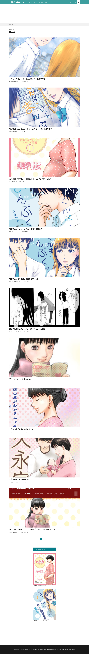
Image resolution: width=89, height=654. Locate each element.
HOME (11, 24)
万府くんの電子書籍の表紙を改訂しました (24, 279)
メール (55, 2)
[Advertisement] (44, 13)
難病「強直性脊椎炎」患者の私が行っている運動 (27, 329)
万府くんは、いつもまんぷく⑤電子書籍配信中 (26, 229)
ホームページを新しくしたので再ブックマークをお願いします (32, 529)
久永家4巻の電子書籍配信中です (21, 479)
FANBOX (51, 2)
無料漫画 (30, 2)
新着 (26, 2)
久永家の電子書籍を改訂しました (21, 429)
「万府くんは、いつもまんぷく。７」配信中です (27, 79)
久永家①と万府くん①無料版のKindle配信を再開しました (30, 179)
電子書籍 (41, 2)
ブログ (35, 2)
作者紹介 (46, 2)
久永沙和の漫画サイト (16, 2)
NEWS (16, 24)
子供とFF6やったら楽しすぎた (20, 379)
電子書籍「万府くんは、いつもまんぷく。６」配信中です (30, 129)
